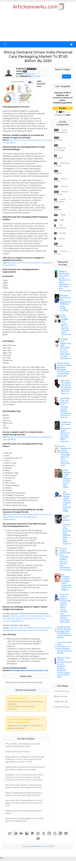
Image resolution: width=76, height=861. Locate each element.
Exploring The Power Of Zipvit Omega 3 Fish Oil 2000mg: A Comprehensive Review (64, 632)
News (63, 215)
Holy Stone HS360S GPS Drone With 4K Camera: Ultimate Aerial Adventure (66, 324)
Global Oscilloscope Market (17, 752)
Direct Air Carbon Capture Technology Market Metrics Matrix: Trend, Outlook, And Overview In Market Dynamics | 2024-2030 (65, 608)
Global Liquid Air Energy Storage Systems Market (23, 812)
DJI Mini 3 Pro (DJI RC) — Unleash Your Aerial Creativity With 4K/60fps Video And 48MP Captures (66, 530)
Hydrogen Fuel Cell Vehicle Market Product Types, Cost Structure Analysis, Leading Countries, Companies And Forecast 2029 (24, 777)
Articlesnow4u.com (39, 846)
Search (66, 76)
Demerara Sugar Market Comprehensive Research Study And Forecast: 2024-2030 (23, 786)
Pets (62, 220)
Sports (62, 238)
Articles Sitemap (61, 691)
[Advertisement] (38, 26)
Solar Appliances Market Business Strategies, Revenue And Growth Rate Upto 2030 (66, 456)
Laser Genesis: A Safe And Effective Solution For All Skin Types (67, 478)
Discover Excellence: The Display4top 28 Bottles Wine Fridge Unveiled (65, 302)
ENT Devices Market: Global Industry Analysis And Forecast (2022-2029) (67, 501)
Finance (57, 173)
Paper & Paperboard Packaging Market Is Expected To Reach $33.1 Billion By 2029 (23, 794)
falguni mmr (29, 74)
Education (58, 158)
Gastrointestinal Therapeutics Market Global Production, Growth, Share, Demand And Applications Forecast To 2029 (24, 759)
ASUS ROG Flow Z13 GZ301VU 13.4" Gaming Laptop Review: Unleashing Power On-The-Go (65, 408)
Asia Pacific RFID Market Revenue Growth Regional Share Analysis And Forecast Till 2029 (23, 803)
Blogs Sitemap (60, 696)
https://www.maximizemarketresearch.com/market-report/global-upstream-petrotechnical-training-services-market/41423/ (29, 618)
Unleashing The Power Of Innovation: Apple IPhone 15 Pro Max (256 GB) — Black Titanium (65, 432)
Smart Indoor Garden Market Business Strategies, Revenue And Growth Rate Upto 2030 (64, 369)
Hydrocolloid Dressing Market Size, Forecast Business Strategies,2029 (24, 819)
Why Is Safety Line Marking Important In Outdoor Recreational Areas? (23, 745)
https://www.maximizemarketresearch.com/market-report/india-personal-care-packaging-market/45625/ (27, 517)
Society (63, 233)
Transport (58, 246)
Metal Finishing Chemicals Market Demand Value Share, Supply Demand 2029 (24, 768)
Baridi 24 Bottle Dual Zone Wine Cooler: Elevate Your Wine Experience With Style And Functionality (65, 281)
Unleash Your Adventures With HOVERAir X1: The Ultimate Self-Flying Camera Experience (65, 348)
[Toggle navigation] (5, 44)
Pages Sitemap (61, 702)
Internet (57, 210)
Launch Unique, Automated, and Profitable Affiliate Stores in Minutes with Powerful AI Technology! (65, 559)
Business (36, 76)
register (24, 726)
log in (16, 726)
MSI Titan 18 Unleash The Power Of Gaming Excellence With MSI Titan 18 (66, 387)
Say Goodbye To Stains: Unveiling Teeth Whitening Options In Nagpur (66, 582)
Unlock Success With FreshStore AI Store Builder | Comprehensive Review (64, 647)
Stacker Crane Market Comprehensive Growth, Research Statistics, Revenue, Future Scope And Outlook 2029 (64, 667)
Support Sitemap (61, 707)
